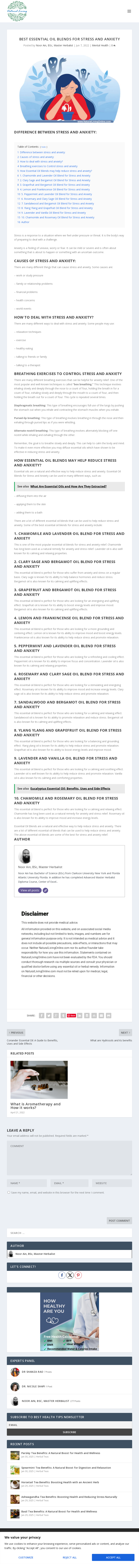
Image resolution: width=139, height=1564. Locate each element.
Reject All (70, 1557)
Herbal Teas (42, 1456)
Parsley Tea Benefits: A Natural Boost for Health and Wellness (60, 1453)
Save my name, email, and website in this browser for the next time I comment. (57, 1192)
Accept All (113, 1557)
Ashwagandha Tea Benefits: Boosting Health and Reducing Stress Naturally (69, 1497)
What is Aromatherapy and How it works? (35, 1106)
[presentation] (34, 1206)
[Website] (45, 890)
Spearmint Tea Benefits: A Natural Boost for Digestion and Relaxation (66, 1467)
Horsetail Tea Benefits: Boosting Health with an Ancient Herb (60, 1482)
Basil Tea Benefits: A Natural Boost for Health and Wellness (59, 1511)
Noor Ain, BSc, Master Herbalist (54, 45)
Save (73, 1015)
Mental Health (100, 45)
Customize (25, 1557)
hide (43, 146)
